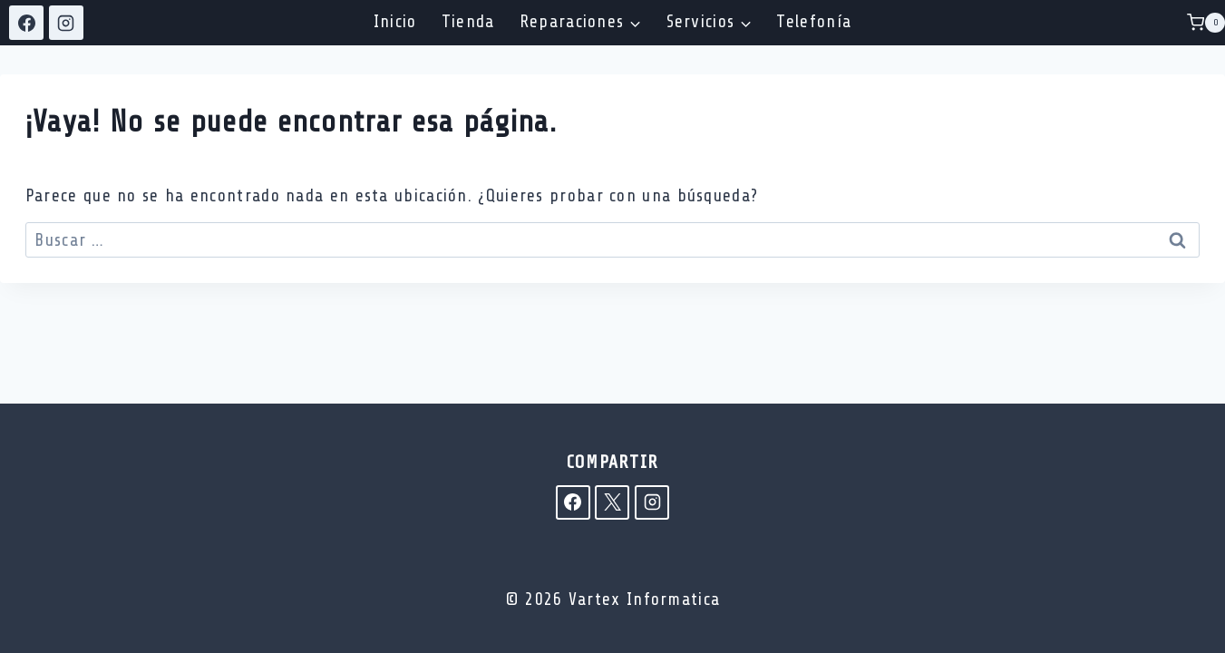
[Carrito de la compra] (1206, 23)
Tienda (468, 22)
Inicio (395, 22)
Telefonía (813, 22)
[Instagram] (66, 22)
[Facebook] (26, 22)
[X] (612, 502)
